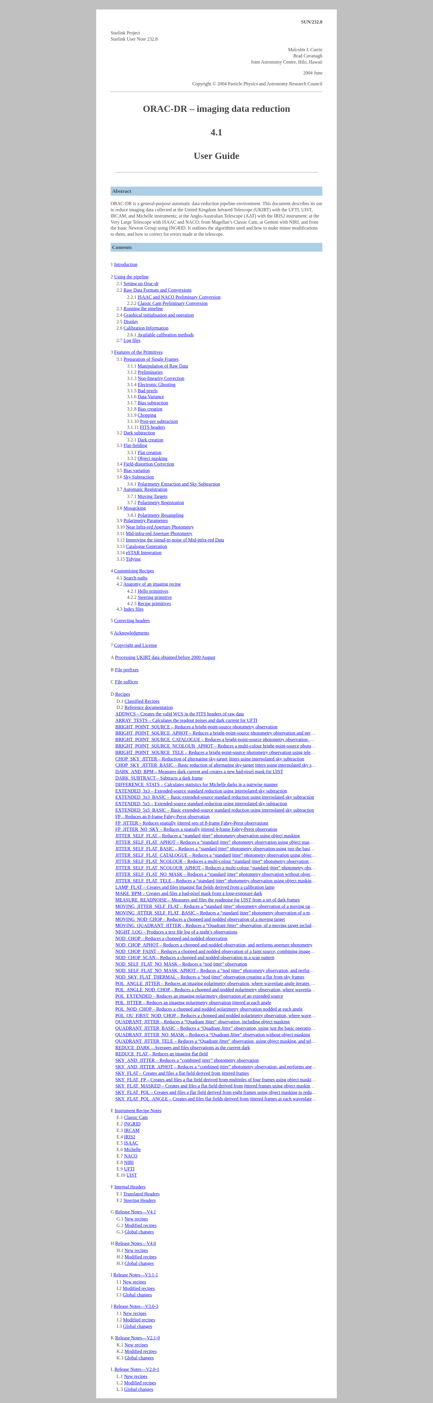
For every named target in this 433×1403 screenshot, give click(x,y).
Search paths (135, 577)
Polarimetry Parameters (146, 520)
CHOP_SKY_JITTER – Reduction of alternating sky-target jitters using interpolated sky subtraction (209, 758)
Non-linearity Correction (161, 378)
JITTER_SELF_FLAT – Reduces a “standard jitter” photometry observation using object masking (207, 835)
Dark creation (151, 439)
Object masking (152, 458)
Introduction (125, 264)
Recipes (122, 694)
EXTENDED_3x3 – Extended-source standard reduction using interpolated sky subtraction (201, 790)
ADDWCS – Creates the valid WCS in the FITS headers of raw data (179, 713)
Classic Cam (136, 1117)
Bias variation (137, 470)
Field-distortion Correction (149, 463)
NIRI (129, 1162)
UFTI (129, 1168)
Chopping (147, 415)
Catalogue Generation (146, 546)
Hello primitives (153, 591)
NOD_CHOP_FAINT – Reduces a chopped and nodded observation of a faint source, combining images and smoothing (228, 951)
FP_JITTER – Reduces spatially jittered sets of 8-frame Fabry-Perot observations (191, 823)
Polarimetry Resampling (161, 515)
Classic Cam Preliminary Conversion (173, 303)
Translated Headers (141, 1193)
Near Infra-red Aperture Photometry (160, 526)
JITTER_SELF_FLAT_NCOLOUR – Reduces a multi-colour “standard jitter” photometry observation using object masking (232, 861)
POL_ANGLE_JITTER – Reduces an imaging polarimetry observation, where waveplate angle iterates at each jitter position (232, 983)
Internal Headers (130, 1186)
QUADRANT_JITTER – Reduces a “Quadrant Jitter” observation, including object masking (202, 1021)
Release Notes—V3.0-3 (136, 1306)
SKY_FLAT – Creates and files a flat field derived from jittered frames (182, 1073)
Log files (132, 340)
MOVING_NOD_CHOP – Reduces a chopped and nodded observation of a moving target (200, 919)
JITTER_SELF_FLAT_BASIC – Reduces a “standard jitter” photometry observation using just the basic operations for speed (233, 848)
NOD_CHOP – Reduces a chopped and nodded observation (171, 938)
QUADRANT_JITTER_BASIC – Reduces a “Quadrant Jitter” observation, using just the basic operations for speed (224, 1028)
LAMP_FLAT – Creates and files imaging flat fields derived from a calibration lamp (194, 887)
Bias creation (150, 408)
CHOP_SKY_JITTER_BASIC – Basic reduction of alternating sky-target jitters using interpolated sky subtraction (223, 765)
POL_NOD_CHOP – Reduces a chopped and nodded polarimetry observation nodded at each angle (209, 1009)
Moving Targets (152, 496)
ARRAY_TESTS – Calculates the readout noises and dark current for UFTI (186, 720)
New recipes (136, 1218)
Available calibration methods (165, 334)
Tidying (133, 559)
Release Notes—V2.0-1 (136, 1369)
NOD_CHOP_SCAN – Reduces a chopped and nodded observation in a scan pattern (194, 957)
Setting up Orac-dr (141, 283)
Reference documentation (149, 707)
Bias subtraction (153, 402)
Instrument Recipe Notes (138, 1110)
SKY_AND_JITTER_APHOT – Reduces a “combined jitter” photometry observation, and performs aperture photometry (229, 1066)
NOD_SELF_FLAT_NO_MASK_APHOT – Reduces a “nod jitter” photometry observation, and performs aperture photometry (235, 970)
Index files (134, 609)
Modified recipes (141, 1225)
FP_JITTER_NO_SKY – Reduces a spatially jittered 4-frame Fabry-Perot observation (196, 829)
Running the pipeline (143, 308)
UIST (131, 1175)
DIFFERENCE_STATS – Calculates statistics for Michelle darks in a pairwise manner (196, 784)
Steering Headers (140, 1200)
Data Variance (151, 396)
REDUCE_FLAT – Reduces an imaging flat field (161, 1053)
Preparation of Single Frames (151, 359)
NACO (130, 1155)
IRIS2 (129, 1136)
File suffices (126, 681)
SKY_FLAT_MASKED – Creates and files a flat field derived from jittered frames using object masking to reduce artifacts (231, 1085)
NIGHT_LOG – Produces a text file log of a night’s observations (176, 931)
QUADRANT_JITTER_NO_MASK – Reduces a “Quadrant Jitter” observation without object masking (212, 1034)
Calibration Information (146, 328)
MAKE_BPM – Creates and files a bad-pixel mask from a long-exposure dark (188, 893)
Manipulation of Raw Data (163, 365)
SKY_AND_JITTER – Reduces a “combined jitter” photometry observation (187, 1060)
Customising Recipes (134, 570)
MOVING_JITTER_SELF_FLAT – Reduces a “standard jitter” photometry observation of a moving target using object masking (236, 906)
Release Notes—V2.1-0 (137, 1337)
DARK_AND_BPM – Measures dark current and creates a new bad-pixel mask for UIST (199, 771)
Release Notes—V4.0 (135, 1243)
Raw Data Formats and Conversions (157, 290)
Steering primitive (155, 597)
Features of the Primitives (138, 352)
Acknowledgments (131, 632)
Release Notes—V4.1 (135, 1211)
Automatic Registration (145, 489)
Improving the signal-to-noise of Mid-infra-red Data (175, 539)
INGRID (132, 1123)
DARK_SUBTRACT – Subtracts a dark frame (159, 778)
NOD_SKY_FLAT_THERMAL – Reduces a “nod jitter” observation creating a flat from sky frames (209, 976)
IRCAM (131, 1130)
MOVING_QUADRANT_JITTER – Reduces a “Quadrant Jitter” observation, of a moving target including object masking (231, 925)
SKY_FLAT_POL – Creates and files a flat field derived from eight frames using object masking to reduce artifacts (223, 1092)
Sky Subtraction (139, 476)
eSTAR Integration (143, 552)
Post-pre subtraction (159, 421)
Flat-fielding (135, 445)
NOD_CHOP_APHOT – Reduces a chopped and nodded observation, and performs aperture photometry (213, 944)
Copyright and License (135, 645)
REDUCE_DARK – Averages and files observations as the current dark (182, 1047)
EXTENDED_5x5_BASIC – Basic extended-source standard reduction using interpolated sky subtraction (214, 810)
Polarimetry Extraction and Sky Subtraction (179, 484)
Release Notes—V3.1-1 (135, 1274)
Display (131, 321)
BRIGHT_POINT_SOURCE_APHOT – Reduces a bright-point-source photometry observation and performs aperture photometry (238, 732)
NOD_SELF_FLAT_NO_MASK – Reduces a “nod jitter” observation (181, 964)
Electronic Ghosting (156, 384)
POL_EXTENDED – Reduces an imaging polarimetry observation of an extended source (199, 996)
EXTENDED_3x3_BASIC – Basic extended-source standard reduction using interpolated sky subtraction (214, 797)
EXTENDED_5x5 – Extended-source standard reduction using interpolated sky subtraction (201, 803)
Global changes (139, 1231)
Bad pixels (148, 390)
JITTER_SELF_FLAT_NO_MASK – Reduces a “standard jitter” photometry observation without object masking (222, 874)
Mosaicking (135, 508)
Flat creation (149, 452)
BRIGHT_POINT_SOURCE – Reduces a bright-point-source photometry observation (196, 726)
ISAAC (131, 1142)
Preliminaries (150, 372)
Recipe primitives (154, 603)
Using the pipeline (131, 276)
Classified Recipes (142, 701)
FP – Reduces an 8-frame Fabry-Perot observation (162, 816)
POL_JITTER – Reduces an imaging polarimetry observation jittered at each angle (193, 1002)
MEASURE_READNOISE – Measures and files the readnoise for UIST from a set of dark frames (207, 899)
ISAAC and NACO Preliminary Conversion (179, 297)
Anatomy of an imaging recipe (152, 584)
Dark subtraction (139, 432)
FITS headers (152, 427)
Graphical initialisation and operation (159, 315)
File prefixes (127, 669)
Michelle (132, 1149)
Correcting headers (132, 620)
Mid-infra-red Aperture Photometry (159, 533)
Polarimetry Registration (161, 502)
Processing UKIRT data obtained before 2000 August (165, 657)
